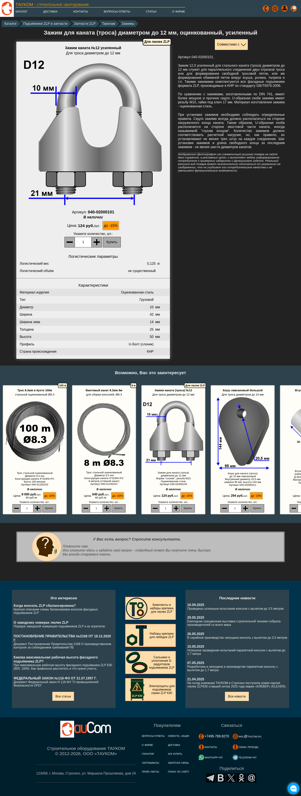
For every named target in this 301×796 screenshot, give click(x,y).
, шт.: (93, 234)
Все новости (237, 696)
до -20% (49, 495)
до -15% (111, 225)
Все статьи (63, 696)
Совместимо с (228, 44)
